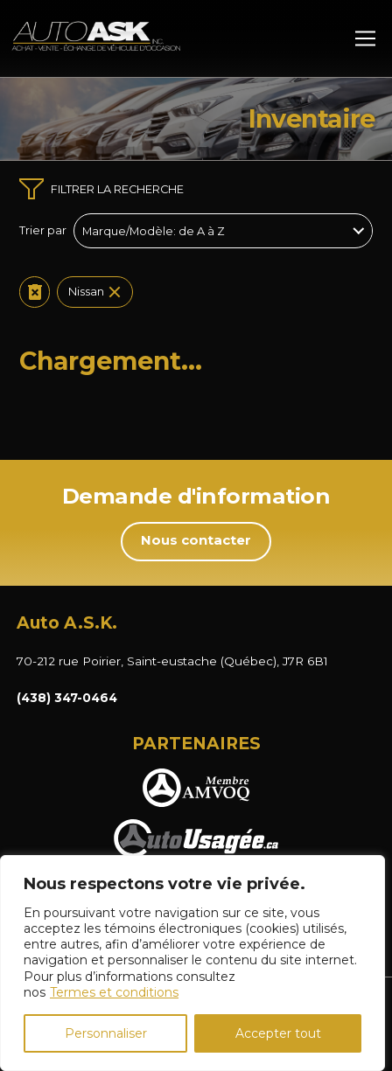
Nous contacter (196, 540)
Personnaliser (106, 1033)
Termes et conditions (114, 992)
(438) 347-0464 (67, 698)
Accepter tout (278, 1033)
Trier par (42, 231)
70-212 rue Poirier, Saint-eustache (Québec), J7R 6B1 (172, 661)
